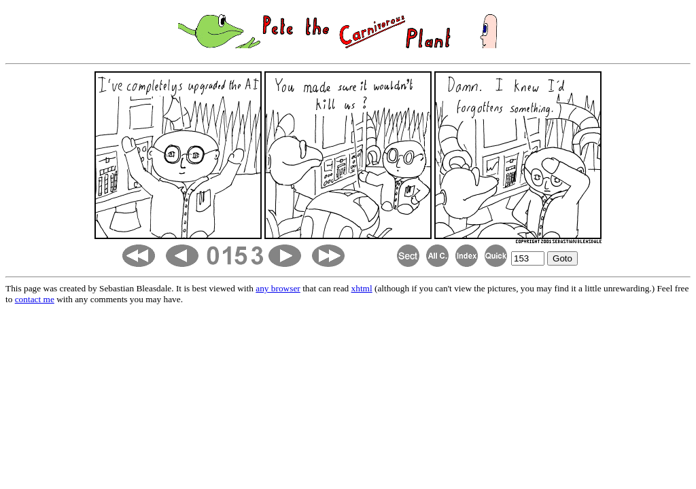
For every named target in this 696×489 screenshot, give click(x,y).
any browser (278, 288)
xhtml (361, 288)
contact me (34, 299)
